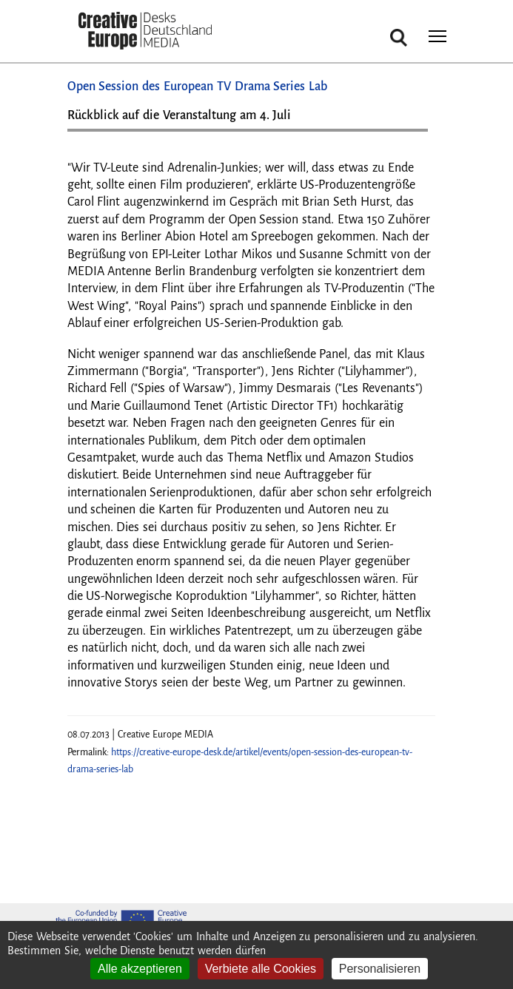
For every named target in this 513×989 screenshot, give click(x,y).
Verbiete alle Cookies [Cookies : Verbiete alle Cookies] (260, 968)
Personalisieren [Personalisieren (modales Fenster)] (379, 968)
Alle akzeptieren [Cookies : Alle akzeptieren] (140, 968)
